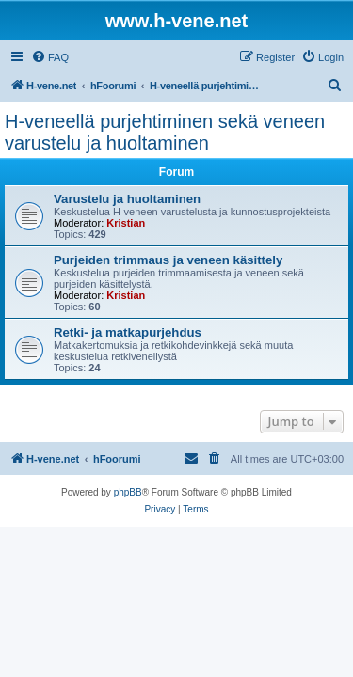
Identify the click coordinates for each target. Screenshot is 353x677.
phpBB (128, 492)
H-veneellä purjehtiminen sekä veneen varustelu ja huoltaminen (165, 132)
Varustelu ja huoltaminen (127, 199)
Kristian (125, 222)
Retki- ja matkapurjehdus (127, 332)
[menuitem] (50, 57)
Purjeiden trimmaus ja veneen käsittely (168, 260)
